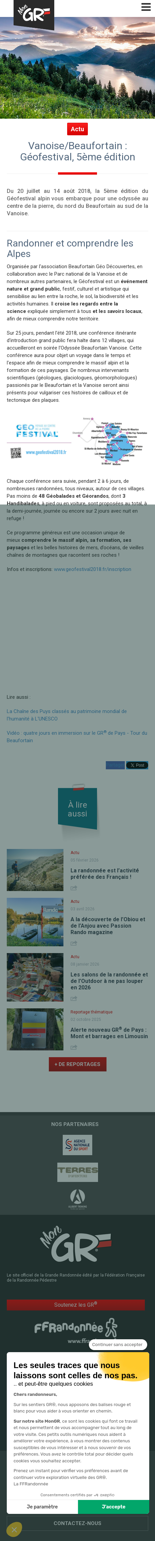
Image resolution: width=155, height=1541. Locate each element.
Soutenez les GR (75, 1304)
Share (75, 887)
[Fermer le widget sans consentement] (118, 1344)
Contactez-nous (77, 1523)
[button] (14, 1529)
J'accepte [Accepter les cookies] (113, 1507)
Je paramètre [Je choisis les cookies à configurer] (42, 1507)
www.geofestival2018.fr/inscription (92, 569)
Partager (115, 765)
